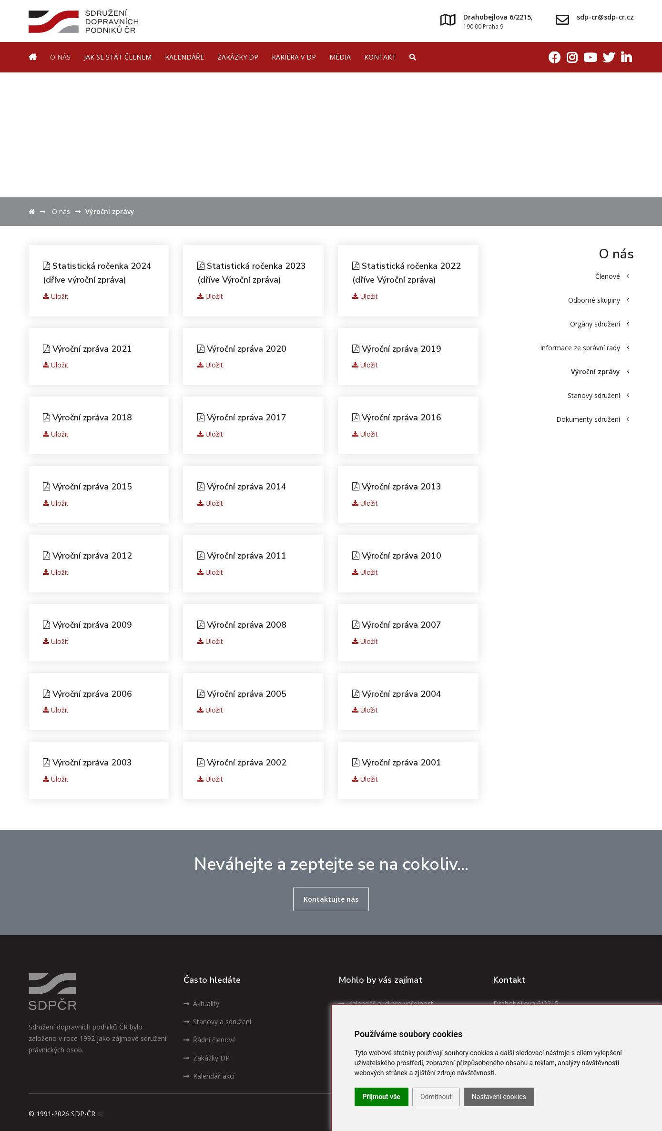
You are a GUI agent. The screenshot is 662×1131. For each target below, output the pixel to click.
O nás (60, 56)
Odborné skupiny (598, 300)
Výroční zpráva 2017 (242, 416)
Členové (612, 276)
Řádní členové (209, 1036)
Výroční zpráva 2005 (242, 691)
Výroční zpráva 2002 (242, 759)
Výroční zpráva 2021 (88, 348)
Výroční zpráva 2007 (397, 622)
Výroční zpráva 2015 (88, 485)
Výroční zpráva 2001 (397, 759)
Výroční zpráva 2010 (397, 554)
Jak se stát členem (118, 56)
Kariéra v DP (294, 56)
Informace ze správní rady (584, 347)
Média (340, 56)
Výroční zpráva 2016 (397, 416)
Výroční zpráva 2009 (88, 622)
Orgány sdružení (599, 323)
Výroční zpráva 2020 (242, 348)
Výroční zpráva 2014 (242, 485)
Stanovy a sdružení (217, 1018)
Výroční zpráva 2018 (88, 416)
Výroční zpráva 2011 (242, 554)
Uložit (56, 295)
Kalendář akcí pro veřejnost (385, 1000)
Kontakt (380, 56)
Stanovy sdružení (598, 395)
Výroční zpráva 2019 (397, 348)
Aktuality (201, 1000)
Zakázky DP (237, 56)
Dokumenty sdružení (592, 419)
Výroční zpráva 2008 (242, 622)
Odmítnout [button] (436, 1096)
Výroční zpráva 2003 (88, 759)
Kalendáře (184, 56)
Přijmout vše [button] (381, 1096)
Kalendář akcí (208, 1073)
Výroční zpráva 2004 (397, 691)
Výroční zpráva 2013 (397, 485)
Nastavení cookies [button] (499, 1096)
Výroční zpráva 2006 (88, 691)
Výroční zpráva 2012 (88, 554)
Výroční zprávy (600, 371)
